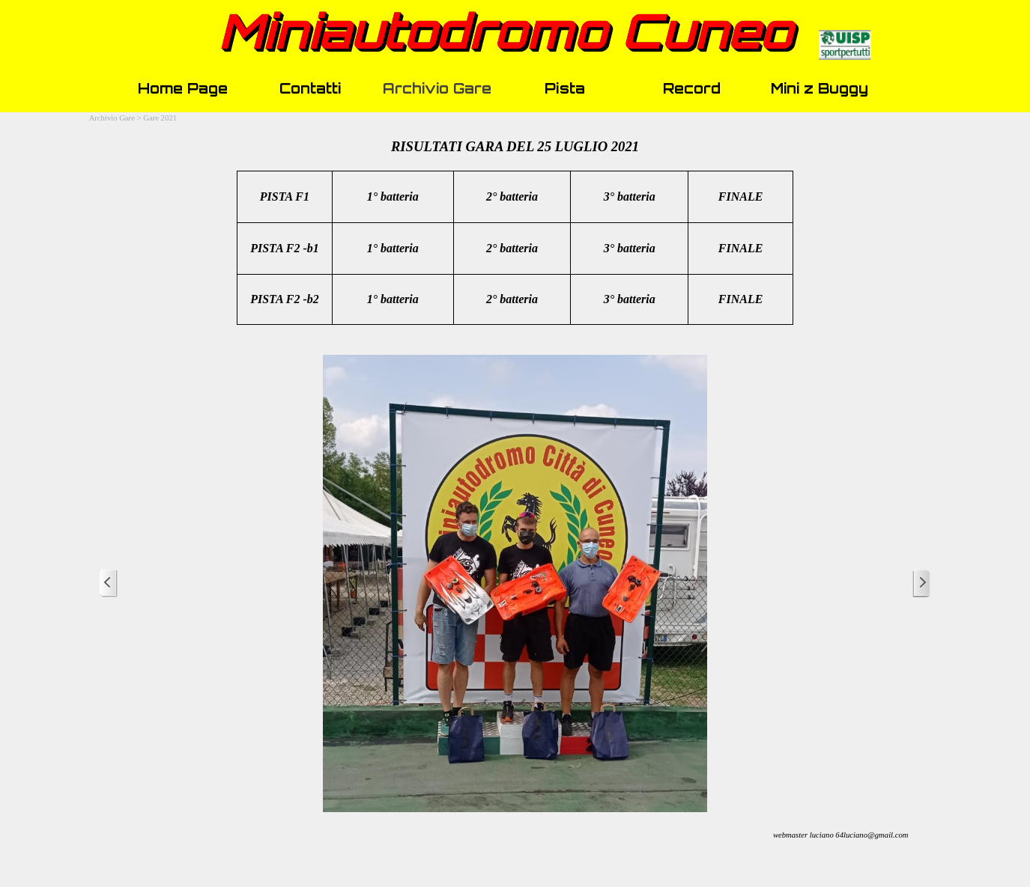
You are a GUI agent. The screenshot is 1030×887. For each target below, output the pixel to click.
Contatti (310, 88)
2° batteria (512, 299)
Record (692, 88)
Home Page (183, 88)
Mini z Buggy (819, 88)
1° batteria (393, 196)
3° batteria (629, 299)
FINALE (740, 299)
